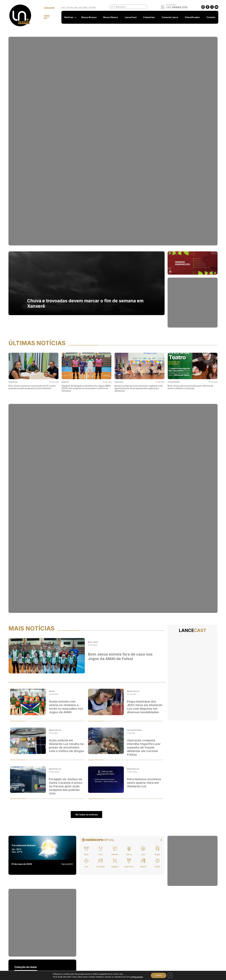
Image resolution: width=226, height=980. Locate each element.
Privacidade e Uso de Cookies (85, 938)
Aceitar (158, 975)
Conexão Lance (170, 17)
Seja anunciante (78, 932)
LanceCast (130, 17)
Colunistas (149, 17)
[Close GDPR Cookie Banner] (170, 975)
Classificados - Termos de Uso (85, 943)
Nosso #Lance (89, 17)
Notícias (68, 17)
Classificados (192, 17)
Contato (211, 17)
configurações (136, 976)
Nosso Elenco (110, 17)
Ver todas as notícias (86, 389)
